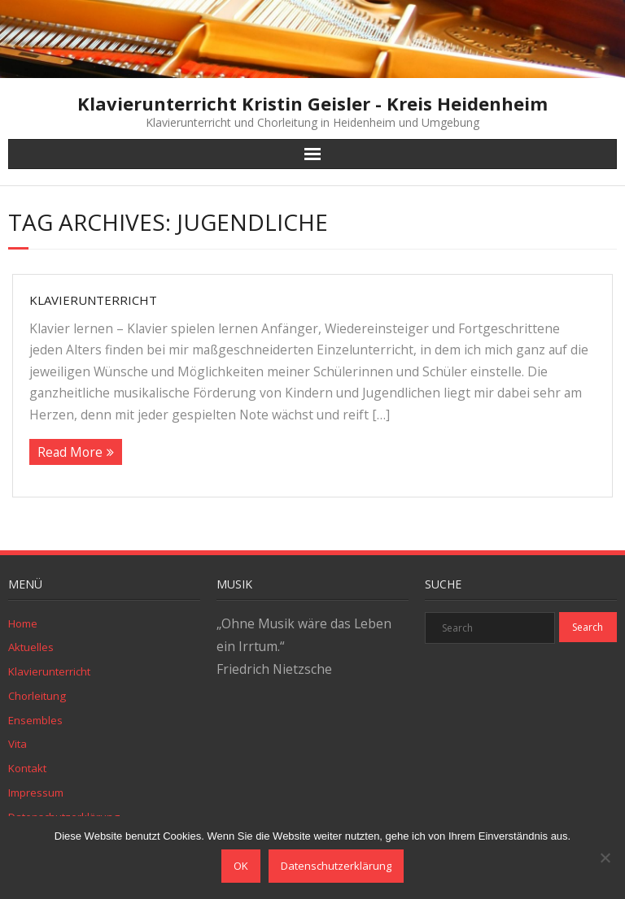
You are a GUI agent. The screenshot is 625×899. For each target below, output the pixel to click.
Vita (17, 743)
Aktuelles (31, 647)
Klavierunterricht (93, 300)
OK (241, 865)
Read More (70, 452)
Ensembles (35, 720)
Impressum (35, 792)
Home (22, 623)
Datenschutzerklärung (336, 865)
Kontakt (27, 768)
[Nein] (605, 857)
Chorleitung (37, 695)
